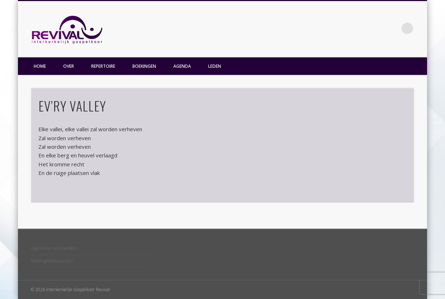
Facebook (392, 28)
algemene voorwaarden (53, 248)
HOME (40, 66)
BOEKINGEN (144, 66)
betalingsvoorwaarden (52, 261)
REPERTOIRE (103, 66)
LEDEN (214, 66)
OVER (68, 66)
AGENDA (182, 66)
